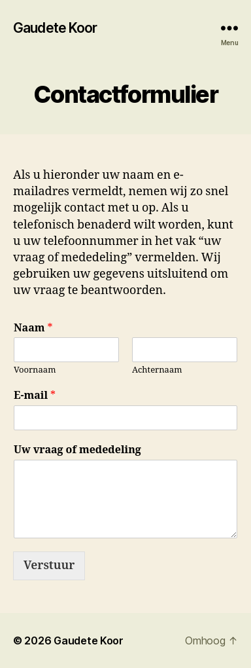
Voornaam (35, 370)
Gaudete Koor (55, 28)
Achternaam (157, 370)
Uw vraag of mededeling (77, 449)
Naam (33, 328)
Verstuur (49, 565)
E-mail (35, 395)
